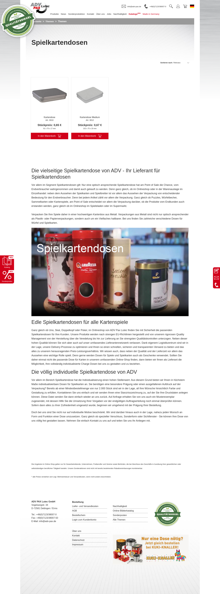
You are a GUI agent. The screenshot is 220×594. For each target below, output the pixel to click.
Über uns (76, 531)
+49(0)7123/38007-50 (47, 518)
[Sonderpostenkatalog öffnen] (7, 276)
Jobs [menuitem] (113, 14)
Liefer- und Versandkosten (85, 506)
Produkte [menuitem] (58, 14)
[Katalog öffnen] (7, 262)
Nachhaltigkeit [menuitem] (124, 14)
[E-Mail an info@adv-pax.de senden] (216, 277)
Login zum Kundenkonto (84, 520)
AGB (74, 511)
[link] (131, 6)
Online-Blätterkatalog (123, 511)
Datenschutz (78, 540)
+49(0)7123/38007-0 (46, 514)
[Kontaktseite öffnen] (216, 270)
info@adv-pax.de (47, 521)
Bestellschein (78, 515)
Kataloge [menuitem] (139, 13)
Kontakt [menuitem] (94, 14)
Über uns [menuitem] (104, 14)
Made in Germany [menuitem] (155, 14)
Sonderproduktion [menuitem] (80, 14)
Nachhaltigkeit (120, 506)
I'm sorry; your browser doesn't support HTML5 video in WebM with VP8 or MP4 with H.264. (110, 272)
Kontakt (76, 535)
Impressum (77, 544)
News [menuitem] (67, 14)
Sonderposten (120, 515)
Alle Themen (119, 520)
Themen (50, 21)
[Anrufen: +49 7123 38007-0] (216, 284)
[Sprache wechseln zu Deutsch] (192, 6)
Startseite (36, 21)
